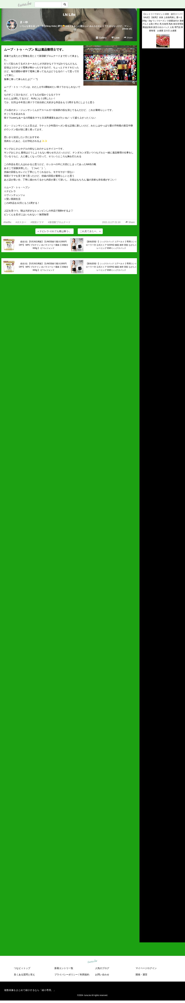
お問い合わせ (102, 974)
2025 (144, 883)
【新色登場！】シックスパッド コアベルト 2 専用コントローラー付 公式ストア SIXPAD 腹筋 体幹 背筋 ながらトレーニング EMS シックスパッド (111, 244)
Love (115, 37)
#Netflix (7, 222)
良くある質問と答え (24, 974)
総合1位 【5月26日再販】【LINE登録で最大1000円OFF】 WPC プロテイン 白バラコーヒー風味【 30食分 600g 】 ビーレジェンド (43, 244)
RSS (146, 936)
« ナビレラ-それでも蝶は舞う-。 (54, 231)
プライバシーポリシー (66, 974)
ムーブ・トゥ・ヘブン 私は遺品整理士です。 (34, 49)
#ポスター (21, 222)
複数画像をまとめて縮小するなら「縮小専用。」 (30, 990)
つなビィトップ (22, 968)
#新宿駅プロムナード (59, 222)
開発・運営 (141, 974)
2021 (144, 899)
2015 (144, 922)
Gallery (101, 37)
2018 (144, 910)
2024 (144, 887)
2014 (144, 926)
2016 (144, 918)
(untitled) (146, 62)
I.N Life (69, 15)
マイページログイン (146, 968)
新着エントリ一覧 (63, 968)
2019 (144, 906)
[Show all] (127, 28)
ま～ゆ (24, 22)
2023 (144, 891)
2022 (144, 895)
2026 (144, 879)
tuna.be (92, 961)
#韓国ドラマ (37, 222)
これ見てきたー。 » (90, 231)
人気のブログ (102, 968)
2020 (144, 902)
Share (128, 37)
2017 (144, 914)
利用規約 (84, 974)
